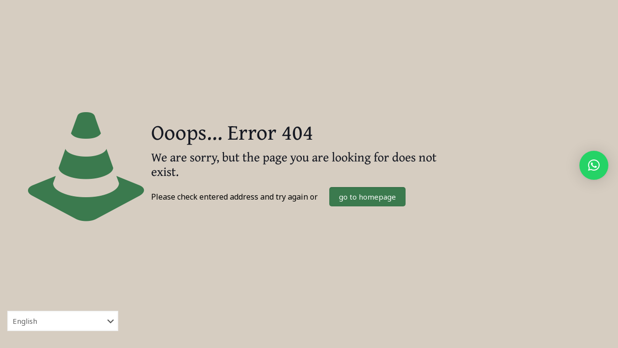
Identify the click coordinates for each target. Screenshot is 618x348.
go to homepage (367, 197)
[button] (593, 165)
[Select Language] (62, 321)
